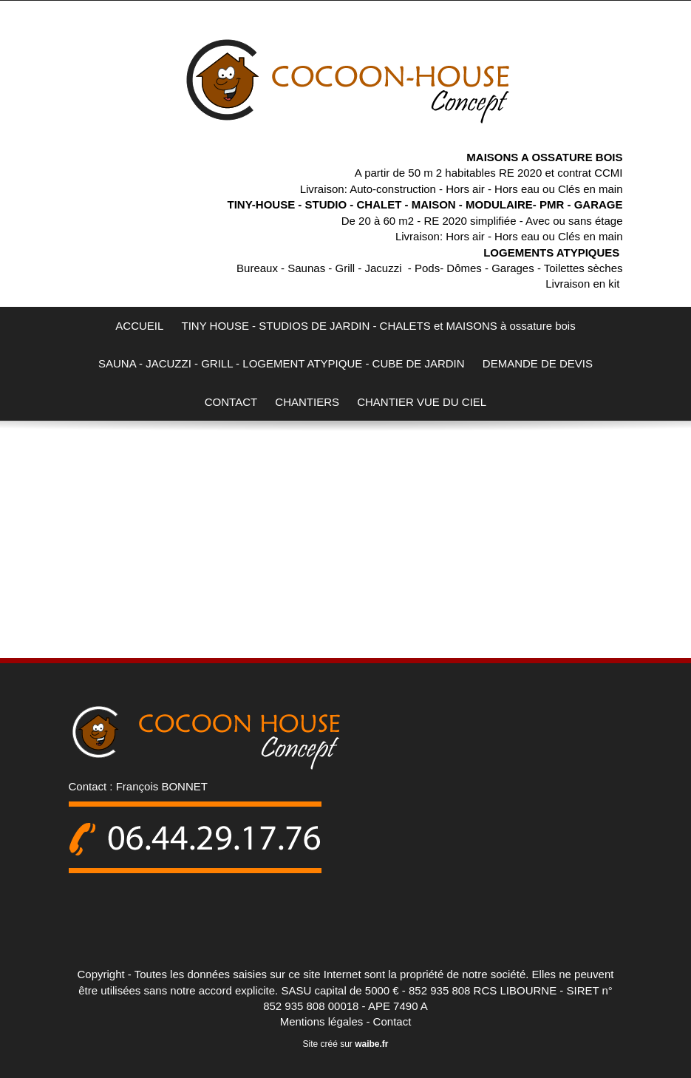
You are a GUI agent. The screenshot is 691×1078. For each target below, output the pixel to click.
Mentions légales (322, 1021)
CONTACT (231, 402)
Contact (392, 1021)
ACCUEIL (139, 325)
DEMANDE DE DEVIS (538, 363)
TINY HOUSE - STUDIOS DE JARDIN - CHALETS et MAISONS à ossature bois (379, 325)
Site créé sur (345, 1044)
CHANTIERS (307, 402)
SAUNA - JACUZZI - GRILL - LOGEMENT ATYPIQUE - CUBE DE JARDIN (281, 363)
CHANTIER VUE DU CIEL (421, 402)
